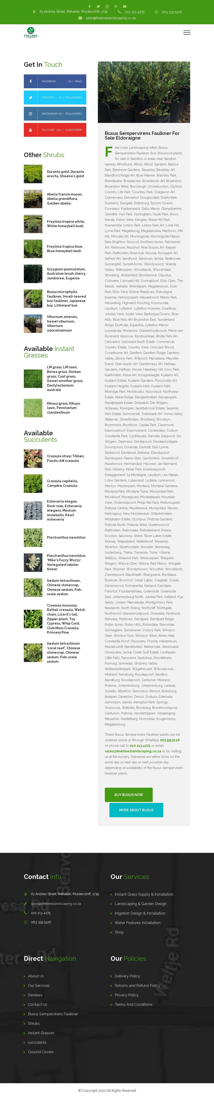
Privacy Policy (127, 995)
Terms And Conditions (133, 1004)
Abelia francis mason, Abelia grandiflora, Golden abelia (65, 198)
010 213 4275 (134, 12)
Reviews (35, 995)
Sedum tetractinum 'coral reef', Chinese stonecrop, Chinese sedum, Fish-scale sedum (63, 652)
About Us (36, 976)
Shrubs (34, 1023)
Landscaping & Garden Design (141, 904)
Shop (119, 932)
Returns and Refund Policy (137, 985)
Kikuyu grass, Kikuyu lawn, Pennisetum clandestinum (63, 408)
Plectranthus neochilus (66, 537)
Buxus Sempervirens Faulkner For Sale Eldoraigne (142, 136)
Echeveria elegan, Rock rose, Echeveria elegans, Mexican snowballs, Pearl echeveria (64, 510)
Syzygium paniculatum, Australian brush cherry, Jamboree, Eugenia (66, 273)
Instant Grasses (41, 1033)
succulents (37, 1042)
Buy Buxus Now (129, 795)
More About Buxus (136, 810)
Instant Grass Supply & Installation (144, 894)
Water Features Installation (138, 923)
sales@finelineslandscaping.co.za (111, 18)
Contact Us (37, 1004)
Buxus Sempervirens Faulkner (53, 1014)
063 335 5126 (172, 12)
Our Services (39, 985)
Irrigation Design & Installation (140, 913)
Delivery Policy (127, 976)
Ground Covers (41, 1052)
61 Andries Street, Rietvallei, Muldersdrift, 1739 (74, 11)
